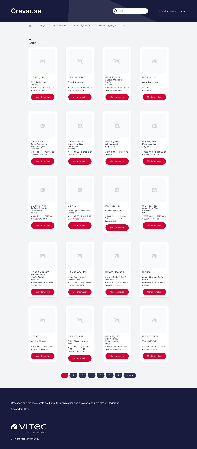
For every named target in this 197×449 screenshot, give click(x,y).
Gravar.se (26, 11)
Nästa (130, 375)
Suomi (173, 11)
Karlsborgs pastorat (83, 25)
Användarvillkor (20, 409)
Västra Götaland (59, 25)
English (182, 11)
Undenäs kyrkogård (108, 25)
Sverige (41, 25)
